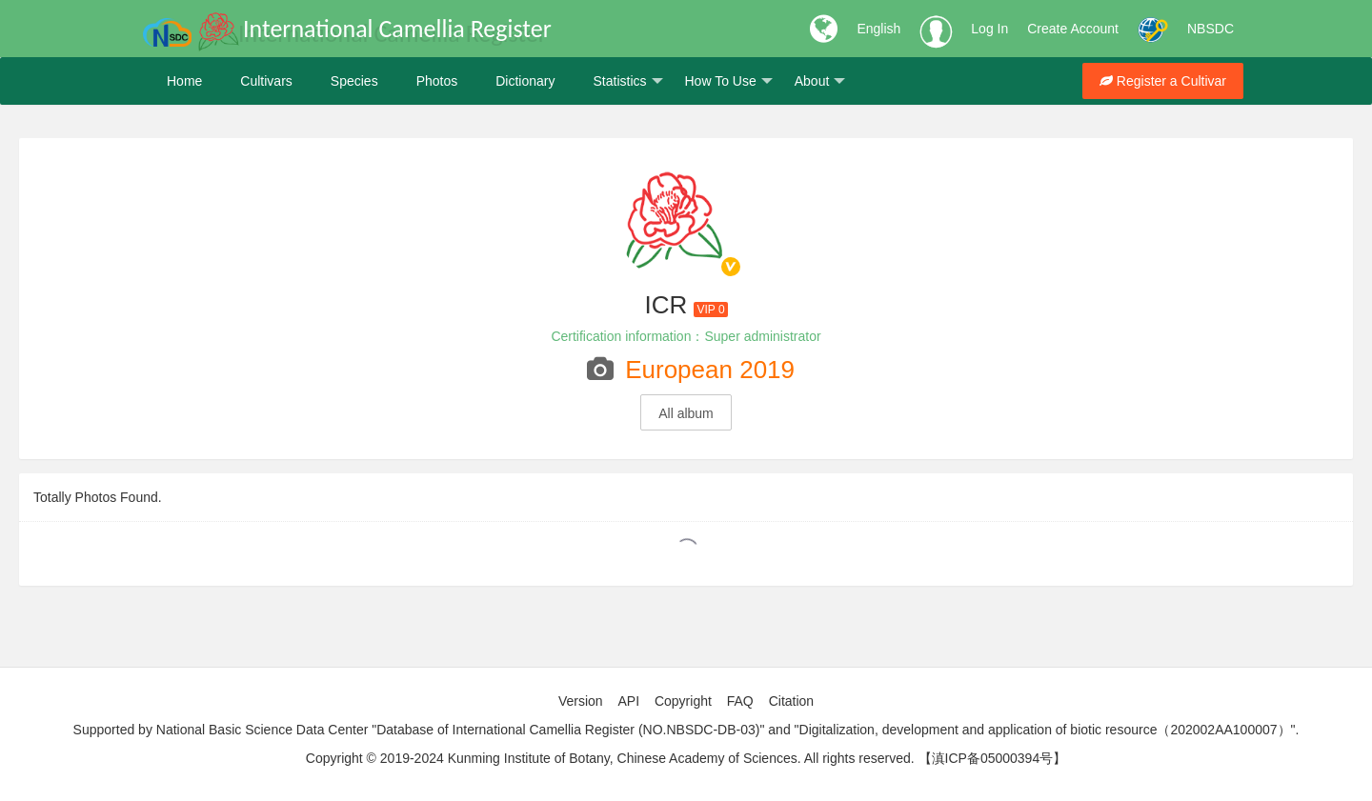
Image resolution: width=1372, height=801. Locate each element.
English (878, 28)
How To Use (729, 81)
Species (354, 81)
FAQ (740, 701)
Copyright (683, 701)
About (820, 81)
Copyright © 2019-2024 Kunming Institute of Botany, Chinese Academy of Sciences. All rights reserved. (610, 758)
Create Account (1073, 28)
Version (580, 701)
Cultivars (266, 81)
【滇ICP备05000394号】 (992, 758)
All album (686, 413)
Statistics (627, 81)
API (628, 701)
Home (184, 81)
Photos (437, 81)
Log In (989, 28)
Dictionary (525, 81)
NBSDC (1210, 28)
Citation (791, 701)
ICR (665, 304)
